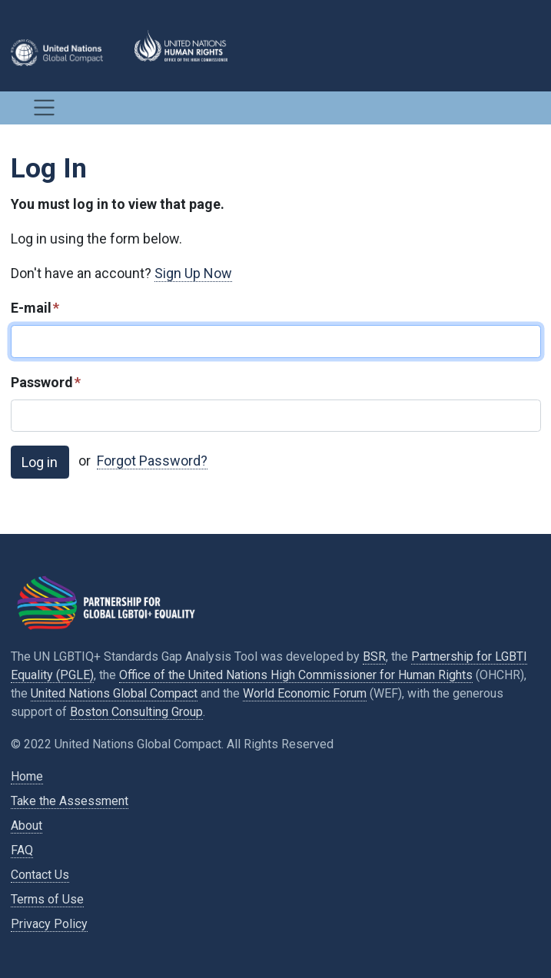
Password (46, 382)
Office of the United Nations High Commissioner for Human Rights (296, 675)
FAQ (22, 850)
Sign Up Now (193, 273)
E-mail (35, 308)
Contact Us (40, 874)
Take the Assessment (69, 801)
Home (27, 776)
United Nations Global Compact (114, 693)
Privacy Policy (49, 924)
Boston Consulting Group (136, 711)
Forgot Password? (152, 461)
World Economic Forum (305, 693)
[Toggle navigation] (44, 107)
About (26, 825)
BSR (374, 656)
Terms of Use (47, 899)
